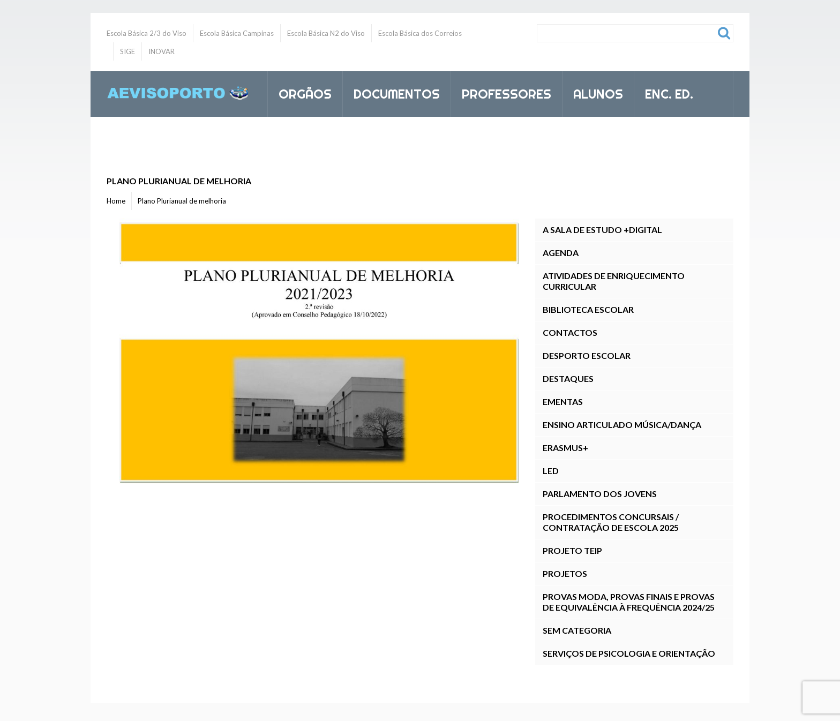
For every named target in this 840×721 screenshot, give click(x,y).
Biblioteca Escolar (588, 309)
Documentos (392, 92)
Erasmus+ (565, 447)
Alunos (593, 92)
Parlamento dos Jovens (600, 494)
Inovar (301, 139)
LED (551, 470)
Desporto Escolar (587, 355)
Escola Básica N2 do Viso (326, 33)
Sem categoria (577, 630)
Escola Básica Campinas (237, 33)
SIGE (127, 51)
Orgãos (300, 92)
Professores (502, 92)
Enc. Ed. (664, 92)
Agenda (561, 252)
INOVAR (161, 51)
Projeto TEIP (572, 550)
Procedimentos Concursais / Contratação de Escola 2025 (611, 522)
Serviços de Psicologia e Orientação (629, 653)
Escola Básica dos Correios (420, 33)
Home (116, 201)
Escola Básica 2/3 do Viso (146, 33)
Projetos (565, 573)
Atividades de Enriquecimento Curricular (614, 281)
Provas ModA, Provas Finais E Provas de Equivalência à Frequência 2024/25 (629, 601)
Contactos (570, 332)
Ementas (563, 401)
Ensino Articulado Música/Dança (622, 424)
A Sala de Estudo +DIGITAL (602, 229)
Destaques (568, 378)
